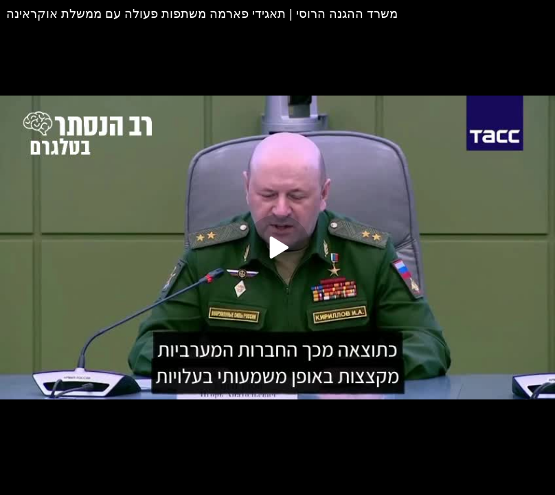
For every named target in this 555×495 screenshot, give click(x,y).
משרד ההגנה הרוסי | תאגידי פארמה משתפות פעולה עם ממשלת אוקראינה (202, 14)
